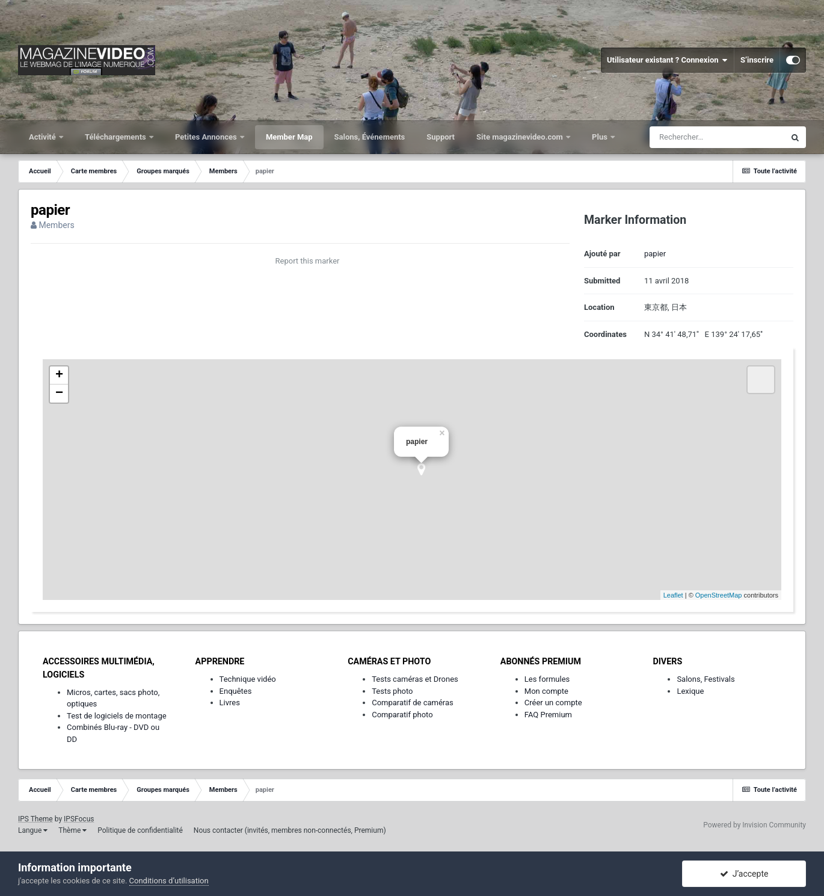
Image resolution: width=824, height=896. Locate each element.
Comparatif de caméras (413, 702)
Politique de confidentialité (140, 830)
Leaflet (673, 595)
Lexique (690, 691)
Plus (600, 136)
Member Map (289, 136)
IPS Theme (35, 819)
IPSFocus (79, 819)
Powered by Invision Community (754, 825)
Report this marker (307, 260)
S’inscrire (756, 59)
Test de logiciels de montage (117, 715)
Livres (230, 702)
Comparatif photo (402, 714)
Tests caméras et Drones (415, 679)
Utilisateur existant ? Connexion (667, 60)
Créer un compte (553, 702)
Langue (33, 830)
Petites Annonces (207, 136)
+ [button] (59, 375)
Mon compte (546, 691)
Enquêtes (236, 691)
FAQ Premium (548, 714)
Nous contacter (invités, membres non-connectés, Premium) (290, 830)
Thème (72, 830)
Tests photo (392, 691)
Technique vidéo (248, 679)
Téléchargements (116, 136)
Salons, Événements (369, 136)
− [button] (59, 394)
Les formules (547, 679)
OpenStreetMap (718, 595)
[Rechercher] (717, 137)
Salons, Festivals (705, 679)
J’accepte (744, 874)
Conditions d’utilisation (169, 880)
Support (440, 136)
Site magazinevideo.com (520, 136)
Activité (43, 136)
